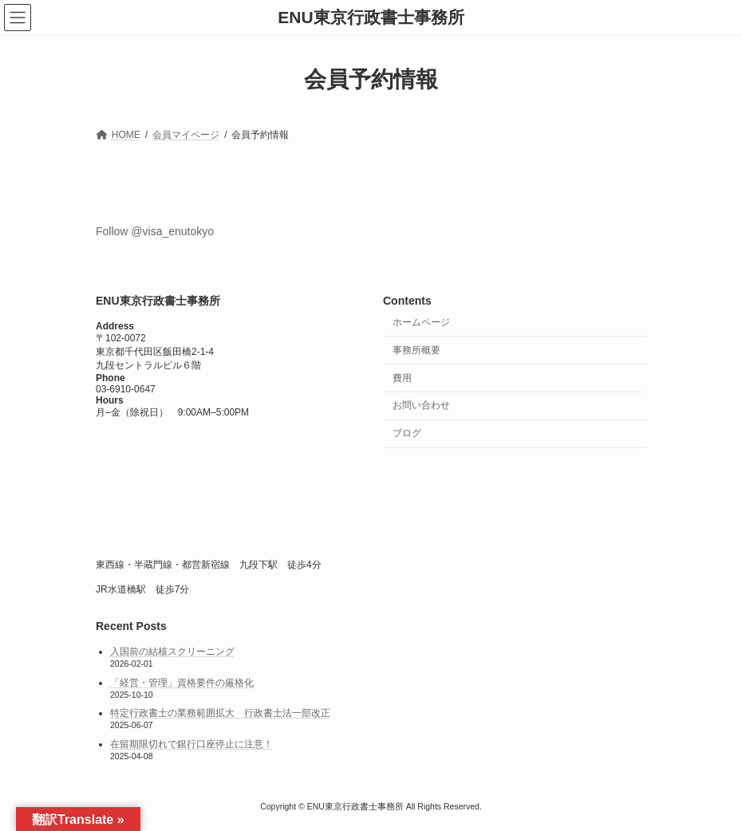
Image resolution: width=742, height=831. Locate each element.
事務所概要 (416, 350)
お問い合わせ (421, 406)
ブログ (407, 433)
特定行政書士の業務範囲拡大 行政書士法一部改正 (220, 713)
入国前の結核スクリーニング (172, 652)
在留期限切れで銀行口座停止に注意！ (191, 744)
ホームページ (421, 322)
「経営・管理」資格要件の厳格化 (182, 682)
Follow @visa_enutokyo (155, 231)
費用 (402, 378)
